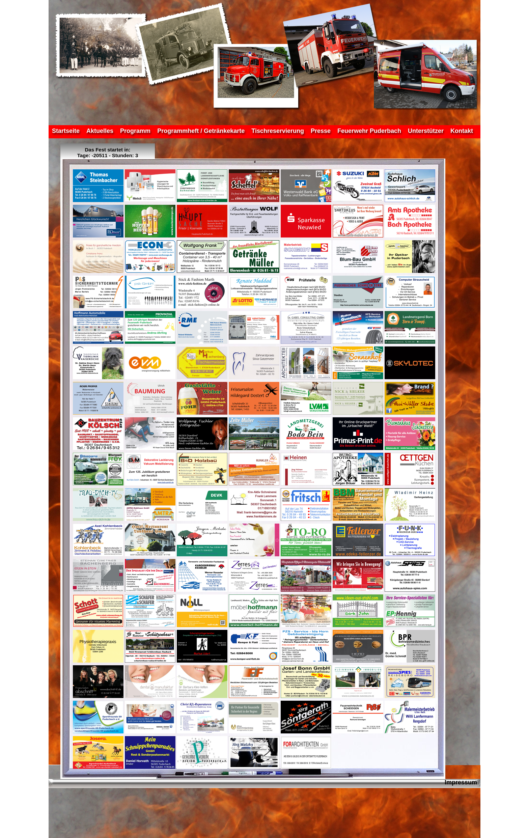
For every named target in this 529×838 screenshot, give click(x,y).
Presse (321, 131)
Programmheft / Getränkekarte (201, 131)
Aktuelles (99, 131)
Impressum (461, 782)
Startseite (66, 131)
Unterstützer (426, 131)
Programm (135, 131)
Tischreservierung (277, 131)
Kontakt (461, 131)
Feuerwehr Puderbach (369, 131)
